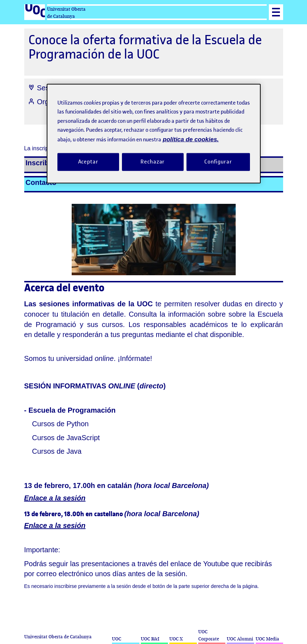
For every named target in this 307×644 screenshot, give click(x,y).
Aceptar (88, 161)
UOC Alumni (240, 639)
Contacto (41, 182)
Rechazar (152, 161)
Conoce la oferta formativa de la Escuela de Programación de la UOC (145, 47)
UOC (116, 639)
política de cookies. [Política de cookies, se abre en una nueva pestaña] (191, 139)
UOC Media (267, 639)
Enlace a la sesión (55, 498)
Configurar (218, 161)
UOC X (176, 639)
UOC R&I (150, 639)
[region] (154, 133)
